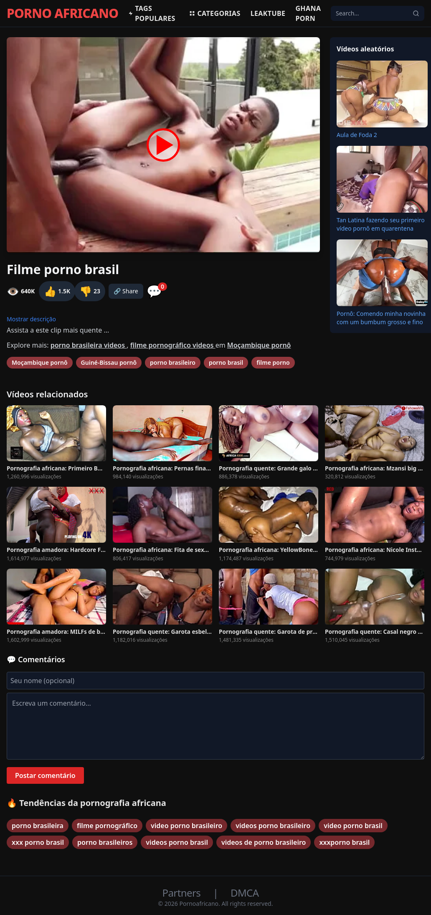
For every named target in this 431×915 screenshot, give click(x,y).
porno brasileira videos (89, 345)
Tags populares (151, 13)
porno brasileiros (104, 842)
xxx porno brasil (38, 842)
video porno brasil (353, 825)
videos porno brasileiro (273, 825)
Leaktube (268, 13)
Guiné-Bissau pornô (109, 362)
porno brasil (226, 362)
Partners (182, 893)
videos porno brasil (177, 842)
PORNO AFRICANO (62, 13)
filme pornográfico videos (173, 345)
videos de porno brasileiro (263, 842)
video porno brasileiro (186, 825)
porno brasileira (37, 825)
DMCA (245, 893)
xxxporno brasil (344, 842)
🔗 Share (126, 291)
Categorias (214, 13)
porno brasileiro (172, 362)
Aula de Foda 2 (357, 135)
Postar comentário (45, 775)
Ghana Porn (308, 13)
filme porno (272, 362)
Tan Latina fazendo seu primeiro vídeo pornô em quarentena (381, 224)
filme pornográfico (107, 825)
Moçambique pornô (259, 345)
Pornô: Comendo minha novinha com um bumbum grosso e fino (381, 318)
